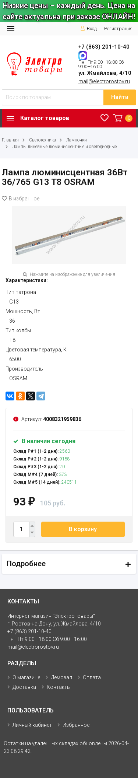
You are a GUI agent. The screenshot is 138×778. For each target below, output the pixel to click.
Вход (88, 28)
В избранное (20, 198)
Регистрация (118, 28)
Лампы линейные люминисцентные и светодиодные (64, 146)
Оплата (92, 677)
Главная (10, 140)
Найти (119, 97)
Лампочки (76, 140)
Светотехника (42, 140)
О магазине (26, 677)
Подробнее (26, 563)
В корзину (83, 529)
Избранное (76, 725)
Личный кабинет (32, 725)
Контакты (59, 687)
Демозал (61, 677)
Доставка (24, 687)
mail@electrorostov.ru (104, 81)
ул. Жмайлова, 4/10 (104, 73)
